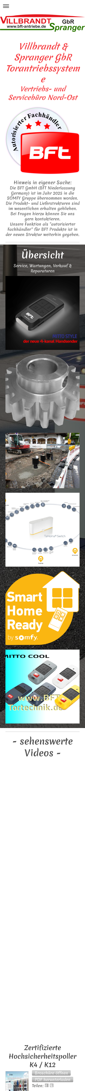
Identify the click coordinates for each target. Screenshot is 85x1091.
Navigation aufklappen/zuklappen (42, 6)
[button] (51, 1073)
